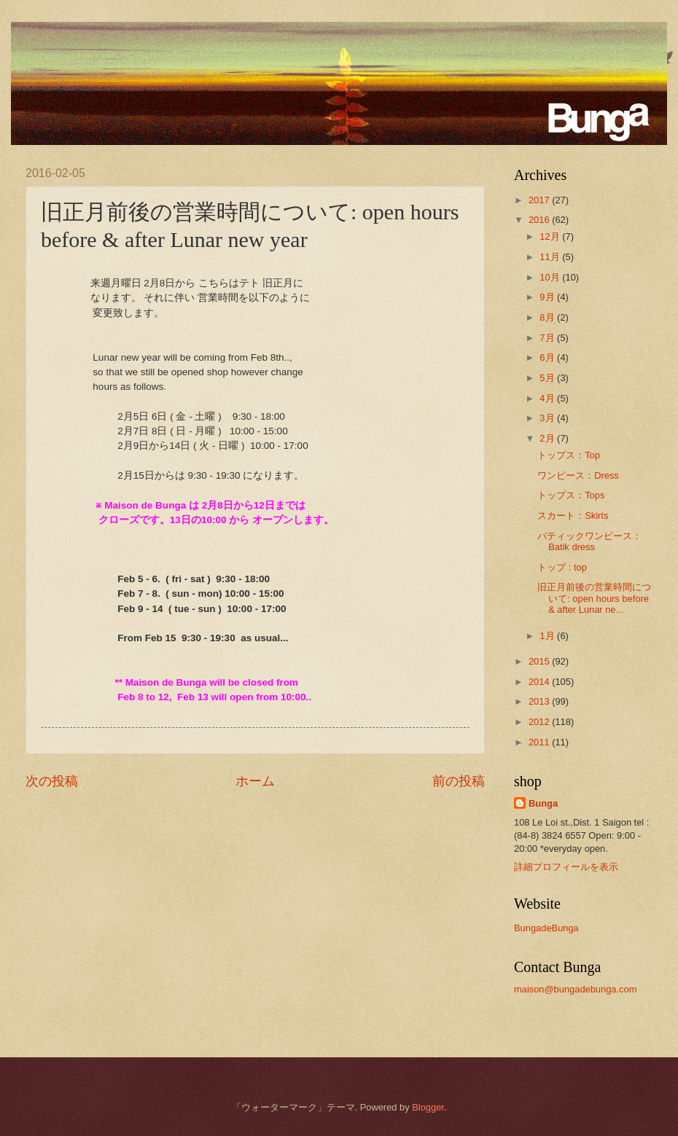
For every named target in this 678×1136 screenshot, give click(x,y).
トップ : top (562, 567)
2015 (540, 661)
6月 (548, 357)
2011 (540, 742)
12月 (550, 236)
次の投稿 (52, 781)
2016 (540, 219)
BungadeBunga (546, 927)
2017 (540, 200)
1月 (548, 635)
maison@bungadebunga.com (575, 989)
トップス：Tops (570, 495)
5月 (548, 377)
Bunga (543, 803)
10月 (550, 277)
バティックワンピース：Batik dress (589, 541)
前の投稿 (458, 781)
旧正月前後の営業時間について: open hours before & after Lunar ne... (594, 598)
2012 (540, 721)
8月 (548, 317)
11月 (550, 256)
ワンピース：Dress (578, 475)
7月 (548, 337)
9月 (548, 296)
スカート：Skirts (572, 515)
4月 (548, 398)
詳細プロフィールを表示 (566, 866)
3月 (548, 417)
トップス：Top (568, 455)
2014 (540, 681)
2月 (548, 438)
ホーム (255, 781)
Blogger (428, 1107)
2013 (540, 701)
